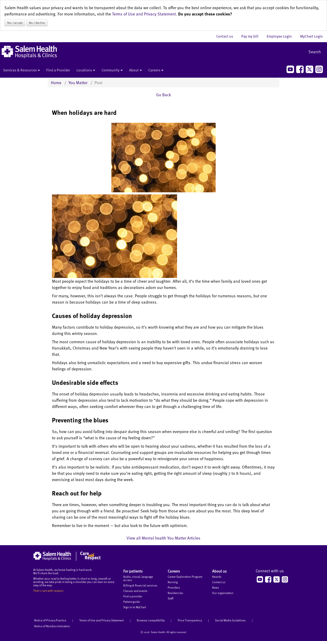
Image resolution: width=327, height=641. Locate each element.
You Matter (77, 82)
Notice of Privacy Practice (50, 620)
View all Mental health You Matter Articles (163, 538)
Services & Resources (21, 70)
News (215, 587)
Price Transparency (190, 620)
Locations (86, 70)
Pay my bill (252, 36)
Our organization (222, 593)
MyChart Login (311, 36)
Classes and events (135, 591)
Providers (174, 587)
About (135, 70)
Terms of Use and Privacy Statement (144, 14)
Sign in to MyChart (134, 607)
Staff (170, 598)
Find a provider (132, 596)
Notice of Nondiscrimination (52, 626)
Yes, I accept (15, 22)
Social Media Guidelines (230, 620)
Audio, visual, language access (138, 578)
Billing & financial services (140, 585)
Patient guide (131, 601)
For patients (133, 571)
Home (56, 82)
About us (219, 571)
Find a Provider (58, 70)
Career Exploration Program (185, 576)
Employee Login (281, 36)
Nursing (173, 582)
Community (112, 70)
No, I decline (37, 22)
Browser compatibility (151, 620)
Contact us (226, 36)
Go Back (163, 94)
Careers (155, 70)
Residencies (175, 593)
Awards (216, 576)
